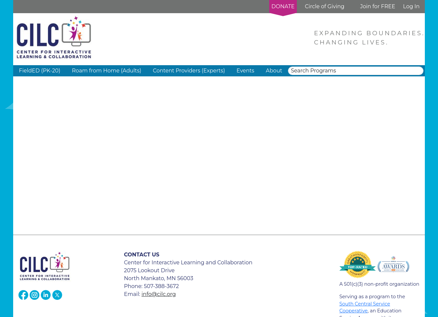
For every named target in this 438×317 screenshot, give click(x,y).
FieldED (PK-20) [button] (40, 70)
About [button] (274, 70)
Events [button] (245, 70)
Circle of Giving (324, 6)
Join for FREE (377, 6)
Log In (411, 6)
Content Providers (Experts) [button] (189, 70)
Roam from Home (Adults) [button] (106, 70)
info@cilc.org (159, 294)
